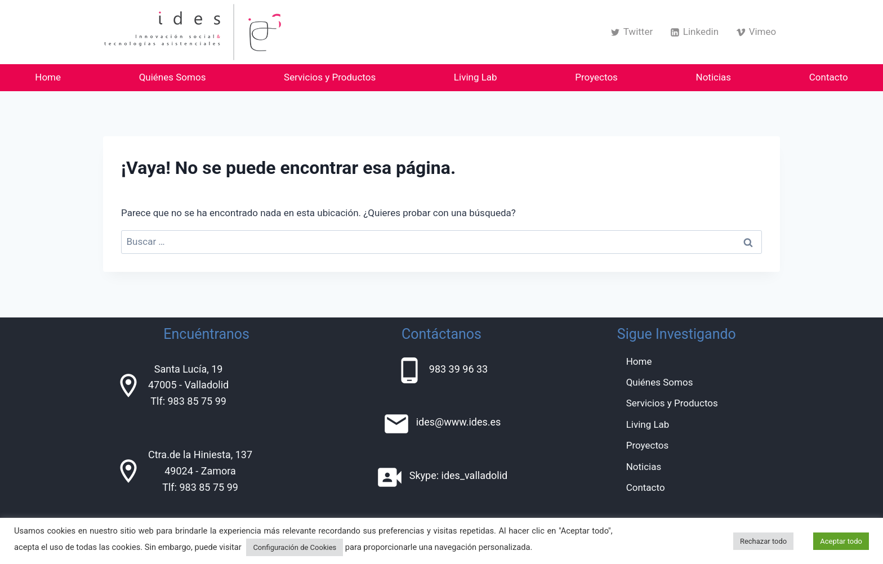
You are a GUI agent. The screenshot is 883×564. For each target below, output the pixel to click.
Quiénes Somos (172, 77)
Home (48, 77)
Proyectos (596, 77)
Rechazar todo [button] (763, 541)
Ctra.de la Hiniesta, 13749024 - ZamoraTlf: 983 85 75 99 (200, 471)
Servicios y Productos (330, 77)
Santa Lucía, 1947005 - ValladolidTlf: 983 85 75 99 (188, 385)
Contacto (828, 77)
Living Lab (475, 77)
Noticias (714, 77)
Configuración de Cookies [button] (294, 547)
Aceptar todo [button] (841, 541)
